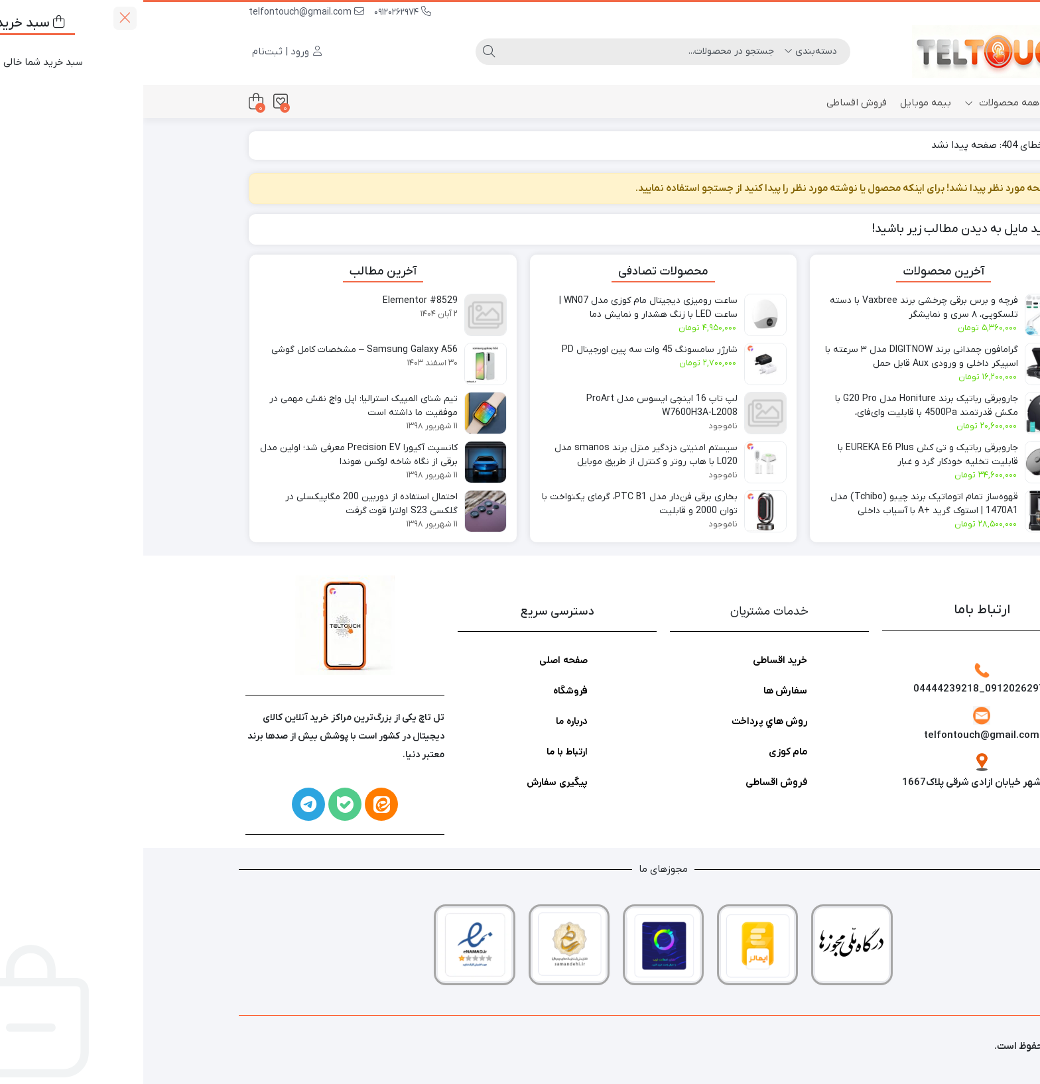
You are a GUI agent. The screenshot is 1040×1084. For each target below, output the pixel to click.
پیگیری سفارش (413, 782)
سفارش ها (642, 690)
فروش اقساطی (713, 102)
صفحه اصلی (420, 660)
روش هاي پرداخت (626, 721)
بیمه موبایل (782, 102)
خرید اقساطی (637, 660)
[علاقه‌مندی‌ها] (137, 101)
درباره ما (428, 721)
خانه (918, 102)
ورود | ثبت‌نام (143, 51)
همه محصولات (858, 102)
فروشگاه (427, 690)
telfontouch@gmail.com (163, 12)
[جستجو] (500, 51)
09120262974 (259, 12)
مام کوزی (644, 751)
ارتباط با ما (423, 751)
